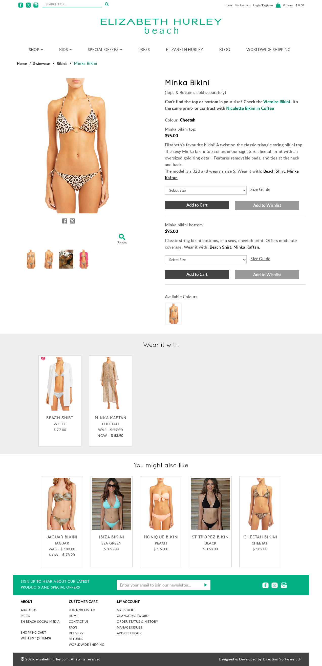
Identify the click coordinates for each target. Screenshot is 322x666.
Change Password (133, 616)
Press (144, 49)
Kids (65, 49)
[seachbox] (72, 4)
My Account (243, 5)
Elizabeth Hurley (184, 49)
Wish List (36, 638)
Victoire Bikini (276, 102)
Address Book (129, 633)
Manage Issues (129, 627)
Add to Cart (196, 205)
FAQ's (73, 627)
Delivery (76, 633)
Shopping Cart (33, 632)
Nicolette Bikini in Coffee (250, 108)
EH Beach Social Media (40, 621)
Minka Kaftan (245, 247)
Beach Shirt (274, 171)
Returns (76, 639)
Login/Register (263, 5)
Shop (36, 49)
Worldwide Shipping (268, 49)
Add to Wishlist (267, 205)
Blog (224, 49)
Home (228, 5)
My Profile (126, 610)
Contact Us (79, 621)
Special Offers (105, 49)
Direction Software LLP (282, 659)
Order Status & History (137, 621)
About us (29, 610)
